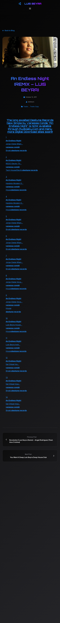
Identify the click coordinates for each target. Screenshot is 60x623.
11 (6, 338)
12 (7, 358)
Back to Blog (8, 30)
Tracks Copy (34, 106)
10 (7, 318)
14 (7, 397)
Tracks (25, 106)
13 (7, 377)
